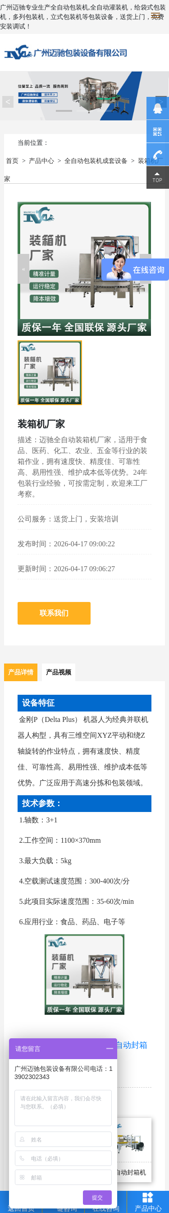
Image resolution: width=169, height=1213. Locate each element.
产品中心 (41, 161)
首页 (12, 161)
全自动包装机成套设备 (96, 161)
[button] (23, 269)
